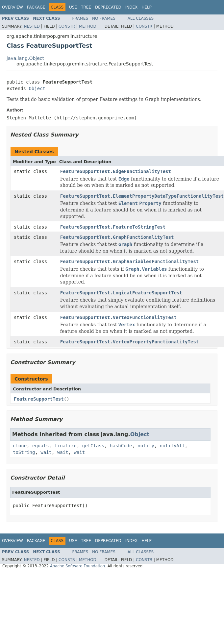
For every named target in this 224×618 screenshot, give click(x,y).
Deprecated (108, 7)
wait (46, 452)
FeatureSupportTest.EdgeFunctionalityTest (115, 171)
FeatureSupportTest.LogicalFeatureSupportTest (121, 292)
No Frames (103, 18)
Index (131, 7)
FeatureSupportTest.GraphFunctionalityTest (117, 237)
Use (73, 7)
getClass (93, 445)
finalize (65, 445)
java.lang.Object (25, 58)
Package (36, 7)
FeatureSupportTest (39, 399)
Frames (80, 18)
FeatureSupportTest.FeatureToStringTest (112, 227)
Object (37, 88)
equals (40, 445)
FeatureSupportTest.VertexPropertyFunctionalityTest (129, 341)
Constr (67, 26)
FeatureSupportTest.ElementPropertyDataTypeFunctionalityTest (142, 196)
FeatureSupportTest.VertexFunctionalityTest (118, 317)
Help (146, 7)
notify (145, 445)
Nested (31, 26)
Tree (86, 7)
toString (24, 452)
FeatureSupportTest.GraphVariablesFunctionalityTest (129, 261)
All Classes (141, 18)
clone (20, 445)
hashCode (121, 445)
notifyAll (172, 445)
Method (87, 26)
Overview (12, 7)
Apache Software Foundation (77, 566)
